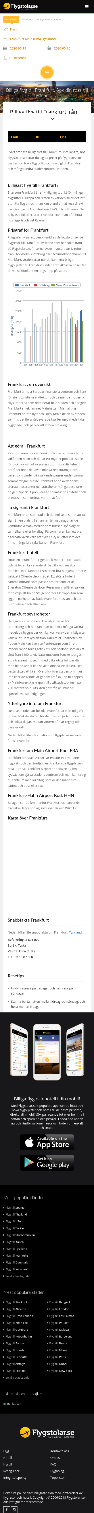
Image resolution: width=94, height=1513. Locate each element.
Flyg (6, 1451)
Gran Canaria (18, 1316)
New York (59, 1371)
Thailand (15, 1214)
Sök (47, 72)
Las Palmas (60, 1316)
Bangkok (59, 1302)
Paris (56, 1357)
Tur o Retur (11, 19)
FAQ (53, 1464)
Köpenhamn (17, 1336)
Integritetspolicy (15, 1477)
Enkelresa (27, 19)
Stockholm (16, 1302)
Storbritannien (19, 1235)
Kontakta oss (59, 1451)
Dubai (57, 1364)
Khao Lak (15, 1323)
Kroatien (15, 1269)
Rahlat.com (12, 1404)
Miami (57, 1350)
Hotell (7, 1458)
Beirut (57, 1343)
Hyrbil (7, 1464)
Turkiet (14, 1228)
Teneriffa (15, 1357)
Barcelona (60, 1336)
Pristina (14, 1371)
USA (12, 1221)
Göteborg (15, 1330)
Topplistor (57, 1477)
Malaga (58, 1330)
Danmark (15, 1262)
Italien (13, 1242)
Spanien (14, 1208)
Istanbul (14, 1350)
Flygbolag (57, 1471)
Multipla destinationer (48, 19)
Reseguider (11, 1471)
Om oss (55, 1458)
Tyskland (75, 932)
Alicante (14, 1309)
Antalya (14, 1364)
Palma (13, 1343)
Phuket (58, 1323)
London (58, 1309)
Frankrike (15, 1256)
